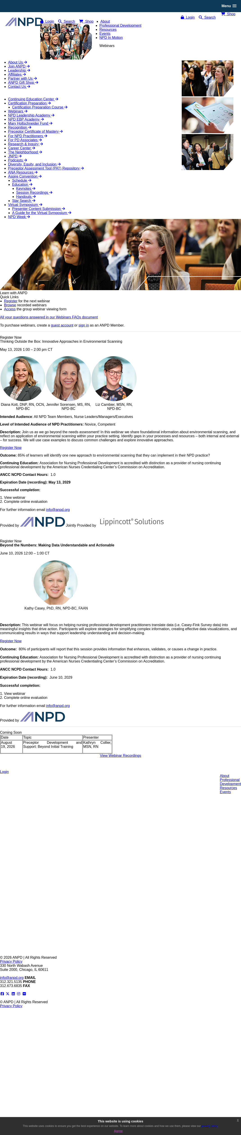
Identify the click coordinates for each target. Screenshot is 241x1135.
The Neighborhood (25, 152)
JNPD (15, 156)
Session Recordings (34, 192)
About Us (17, 62)
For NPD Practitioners (27, 136)
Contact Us (19, 86)
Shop (228, 14)
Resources (228, 788)
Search (207, 17)
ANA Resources (23, 172)
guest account (62, 325)
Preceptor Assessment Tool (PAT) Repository (46, 168)
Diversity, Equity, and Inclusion (34, 164)
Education (22, 184)
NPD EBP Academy (26, 119)
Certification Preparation (29, 103)
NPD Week (19, 217)
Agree (118, 1131)
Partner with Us (22, 78)
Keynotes (25, 188)
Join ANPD (19, 66)
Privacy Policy (11, 961)
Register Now (11, 448)
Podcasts (17, 160)
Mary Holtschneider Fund (30, 123)
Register (11, 301)
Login (188, 17)
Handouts (26, 197)
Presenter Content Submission (38, 209)
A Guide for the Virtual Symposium (41, 213)
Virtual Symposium (25, 205)
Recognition (19, 127)
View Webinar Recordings (120, 755)
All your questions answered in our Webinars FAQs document (49, 317)
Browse (10, 305)
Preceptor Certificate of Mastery (35, 131)
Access (10, 309)
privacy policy (209, 1126)
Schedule (21, 180)
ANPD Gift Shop (23, 82)
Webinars (17, 111)
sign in (84, 325)
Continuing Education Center (33, 99)
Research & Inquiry (25, 144)
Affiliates (17, 74)
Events (225, 792)
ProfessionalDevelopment (230, 782)
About (224, 776)
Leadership (19, 70)
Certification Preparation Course (39, 107)
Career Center (21, 148)
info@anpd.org (58, 510)
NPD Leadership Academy (31, 115)
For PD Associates (25, 140)
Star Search (23, 201)
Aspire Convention (25, 176)
